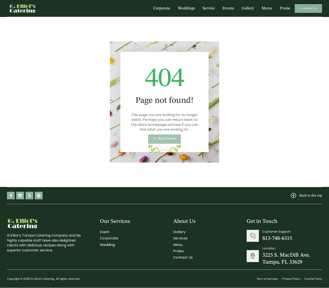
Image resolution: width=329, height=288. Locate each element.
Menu (267, 8)
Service (209, 8)
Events (228, 8)
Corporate (161, 8)
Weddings (186, 8)
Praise (285, 8)
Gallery (248, 8)
